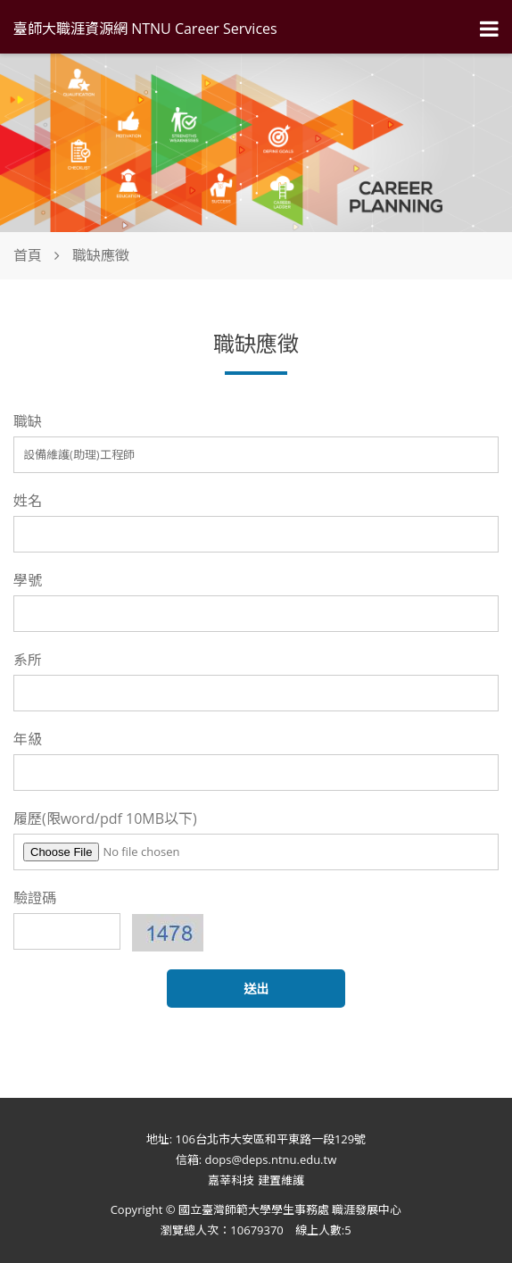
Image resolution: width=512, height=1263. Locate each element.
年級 (27, 739)
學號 (27, 580)
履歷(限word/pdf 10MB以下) (105, 818)
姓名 (27, 501)
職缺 (27, 421)
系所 (27, 659)
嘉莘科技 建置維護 (255, 1180)
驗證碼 (34, 898)
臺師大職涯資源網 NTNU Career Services (145, 28)
